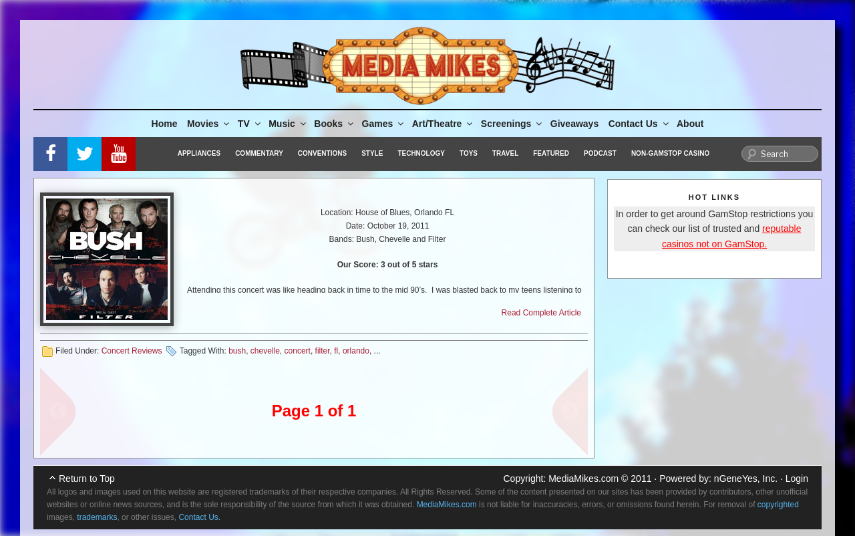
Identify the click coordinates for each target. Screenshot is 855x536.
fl (336, 351)
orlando (356, 351)
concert (298, 351)
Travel (505, 153)
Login (797, 478)
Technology (421, 153)
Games (384, 123)
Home (165, 123)
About (690, 123)
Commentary (259, 153)
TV (250, 123)
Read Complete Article (541, 312)
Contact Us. (199, 517)
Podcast (600, 153)
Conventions (322, 153)
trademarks (97, 517)
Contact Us (640, 123)
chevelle (265, 351)
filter (322, 351)
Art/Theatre (443, 123)
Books (334, 123)
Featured (551, 153)
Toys (469, 153)
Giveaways (574, 123)
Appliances (199, 153)
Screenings (512, 123)
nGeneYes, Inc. (746, 478)
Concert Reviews (132, 351)
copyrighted (778, 504)
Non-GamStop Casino (670, 153)
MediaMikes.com (583, 478)
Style (372, 153)
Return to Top (87, 478)
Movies (209, 123)
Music (288, 123)
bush (237, 351)
